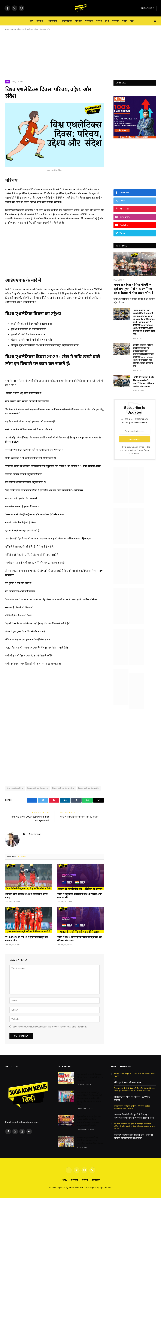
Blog (14, 29)
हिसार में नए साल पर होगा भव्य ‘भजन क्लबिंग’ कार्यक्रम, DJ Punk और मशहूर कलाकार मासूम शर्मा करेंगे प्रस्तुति (89, 1121)
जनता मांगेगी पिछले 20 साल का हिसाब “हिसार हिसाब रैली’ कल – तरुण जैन (90, 1077)
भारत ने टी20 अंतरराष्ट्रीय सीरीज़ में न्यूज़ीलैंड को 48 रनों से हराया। (79, 939)
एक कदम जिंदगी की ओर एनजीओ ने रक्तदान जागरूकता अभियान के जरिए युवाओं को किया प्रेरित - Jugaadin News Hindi (134, 1126)
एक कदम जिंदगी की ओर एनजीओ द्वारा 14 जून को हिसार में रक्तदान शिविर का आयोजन (133, 1136)
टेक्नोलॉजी (53, 21)
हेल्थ (107, 21)
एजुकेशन (89, 21)
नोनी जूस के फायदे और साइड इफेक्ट (128, 1082)
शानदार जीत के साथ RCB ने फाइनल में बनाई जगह (26, 896)
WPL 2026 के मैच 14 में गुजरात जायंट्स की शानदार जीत (26, 939)
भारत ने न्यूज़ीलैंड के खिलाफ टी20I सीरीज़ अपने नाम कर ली (79, 896)
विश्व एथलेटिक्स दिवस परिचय (63, 788)
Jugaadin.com (105, 1187)
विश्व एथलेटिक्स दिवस (15, 788)
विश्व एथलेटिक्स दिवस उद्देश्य (38, 788)
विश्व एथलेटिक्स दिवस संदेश (88, 788)
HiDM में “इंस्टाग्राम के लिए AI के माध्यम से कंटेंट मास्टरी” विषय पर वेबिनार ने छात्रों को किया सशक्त (143, 381)
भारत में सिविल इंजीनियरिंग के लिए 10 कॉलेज (79, 816)
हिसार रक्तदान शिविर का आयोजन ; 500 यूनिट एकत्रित (132, 1098)
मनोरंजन (115, 21)
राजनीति (40, 21)
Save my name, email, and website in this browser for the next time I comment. (50, 1027)
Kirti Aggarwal (32, 834)
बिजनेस (99, 21)
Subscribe (147, 8)
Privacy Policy (143, 450)
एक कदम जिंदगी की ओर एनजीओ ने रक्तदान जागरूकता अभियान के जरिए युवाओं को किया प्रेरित (134, 1116)
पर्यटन (124, 21)
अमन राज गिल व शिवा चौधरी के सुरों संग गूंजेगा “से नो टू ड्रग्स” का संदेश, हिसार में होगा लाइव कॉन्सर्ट (133, 288)
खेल (132, 21)
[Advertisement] (80, 58)
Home (7, 29)
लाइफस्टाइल (67, 21)
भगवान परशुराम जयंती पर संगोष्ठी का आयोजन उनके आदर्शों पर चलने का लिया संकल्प (90, 1140)
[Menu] (6, 21)
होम (32, 21)
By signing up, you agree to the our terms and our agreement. (134, 450)
